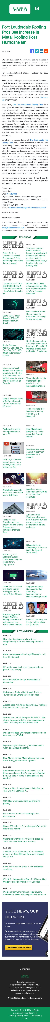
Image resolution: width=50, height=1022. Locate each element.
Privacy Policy (22, 1016)
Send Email (12, 194)
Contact (25, 1018)
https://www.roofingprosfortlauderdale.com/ (27, 208)
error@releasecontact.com (13, 228)
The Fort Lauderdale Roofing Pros (28, 105)
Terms (11, 1016)
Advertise (36, 1016)
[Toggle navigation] (37, 8)
